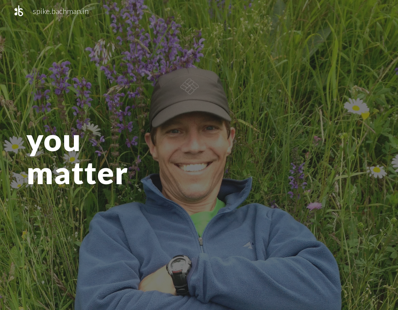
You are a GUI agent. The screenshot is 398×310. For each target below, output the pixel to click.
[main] (93, 155)
